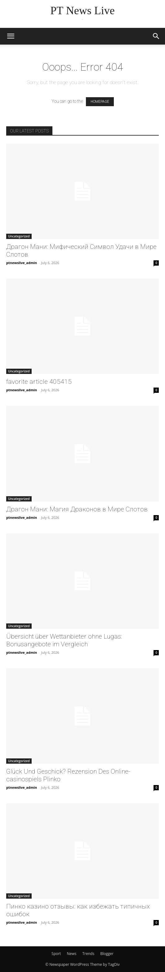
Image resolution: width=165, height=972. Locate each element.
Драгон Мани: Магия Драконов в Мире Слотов (77, 509)
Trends (88, 953)
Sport (56, 953)
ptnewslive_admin (21, 262)
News (72, 953)
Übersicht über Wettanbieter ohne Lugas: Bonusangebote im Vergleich (64, 640)
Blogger (107, 953)
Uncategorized (19, 236)
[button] (10, 36)
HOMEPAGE (100, 102)
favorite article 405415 (39, 381)
